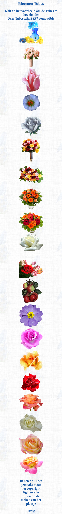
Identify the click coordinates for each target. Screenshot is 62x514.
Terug (31, 511)
